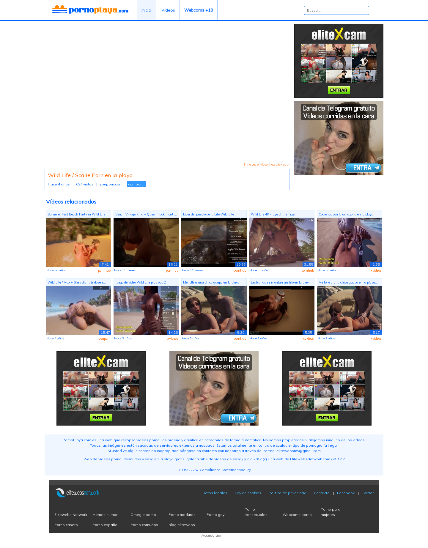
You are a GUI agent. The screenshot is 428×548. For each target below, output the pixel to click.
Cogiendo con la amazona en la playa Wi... (346, 215)
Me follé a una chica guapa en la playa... (212, 282)
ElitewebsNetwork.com (310, 459)
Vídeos (168, 10)
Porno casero (66, 524)
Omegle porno (143, 514)
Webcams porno (297, 514)
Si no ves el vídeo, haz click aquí (266, 164)
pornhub (104, 270)
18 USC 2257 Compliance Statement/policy (214, 469)
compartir (136, 184)
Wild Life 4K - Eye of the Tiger (273, 214)
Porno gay (215, 514)
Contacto (322, 493)
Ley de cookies (248, 493)
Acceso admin (214, 535)
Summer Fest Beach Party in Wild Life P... (76, 215)
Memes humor (104, 514)
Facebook (346, 493)
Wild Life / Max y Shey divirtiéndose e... (77, 282)
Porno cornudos (144, 524)
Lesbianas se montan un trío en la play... (281, 282)
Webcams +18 (198, 10)
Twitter (368, 493)
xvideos (376, 270)
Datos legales (214, 493)
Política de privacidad (287, 493)
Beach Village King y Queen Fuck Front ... (146, 214)
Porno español (105, 524)
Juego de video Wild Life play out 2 (140, 282)
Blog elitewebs (182, 524)
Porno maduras (182, 514)
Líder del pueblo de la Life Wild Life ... (210, 214)
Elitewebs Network (70, 514)
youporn (105, 338)
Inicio (146, 10)
